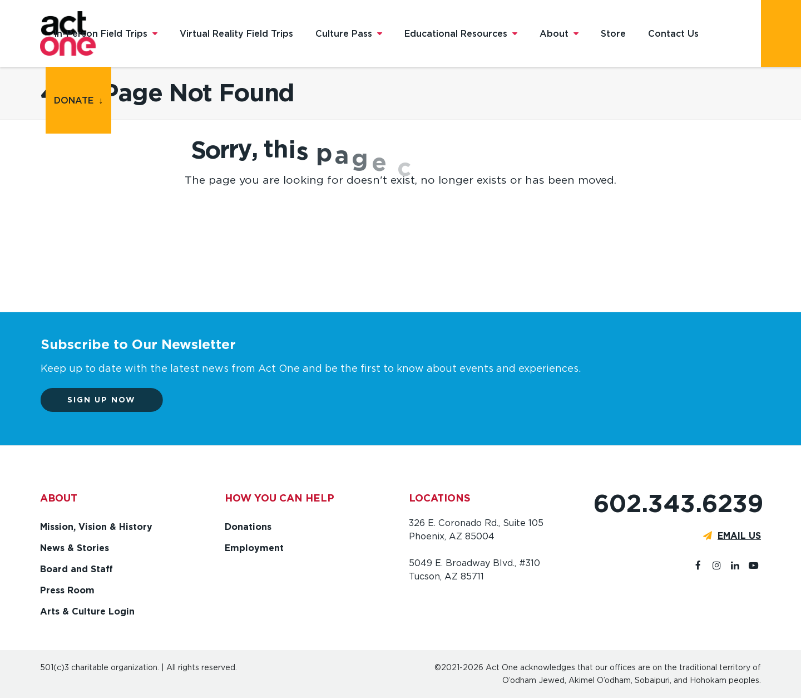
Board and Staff (76, 569)
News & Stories (74, 548)
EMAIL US (739, 535)
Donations (248, 527)
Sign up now (109, 399)
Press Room (67, 590)
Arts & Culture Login (87, 611)
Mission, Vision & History (96, 527)
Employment (254, 548)
